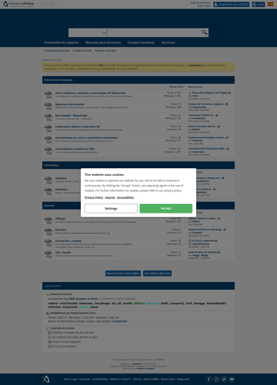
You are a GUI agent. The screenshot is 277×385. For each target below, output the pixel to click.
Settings (111, 208)
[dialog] (138, 192)
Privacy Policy (94, 197)
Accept (166, 208)
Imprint (110, 197)
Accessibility (125, 197)
